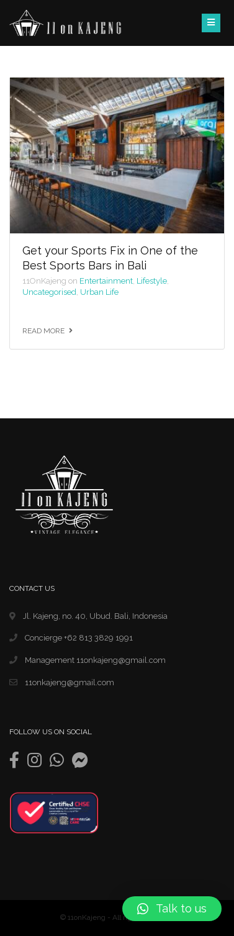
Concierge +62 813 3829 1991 (71, 637)
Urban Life (99, 292)
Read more (43, 330)
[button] (172, 908)
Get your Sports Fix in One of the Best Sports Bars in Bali (110, 257)
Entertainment (106, 281)
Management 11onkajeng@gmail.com (87, 660)
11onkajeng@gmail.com (61, 682)
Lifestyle (152, 281)
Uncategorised (49, 292)
